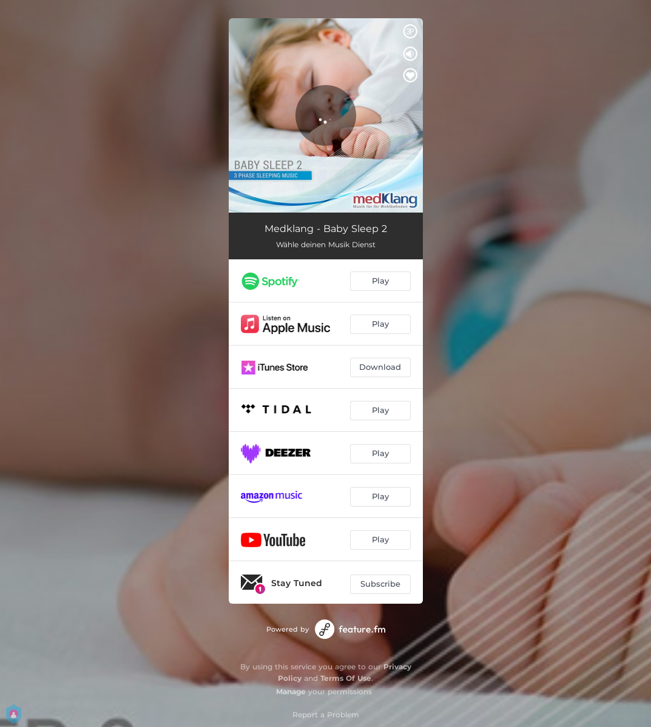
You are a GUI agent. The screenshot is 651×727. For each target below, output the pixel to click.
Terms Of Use (345, 678)
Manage (291, 691)
